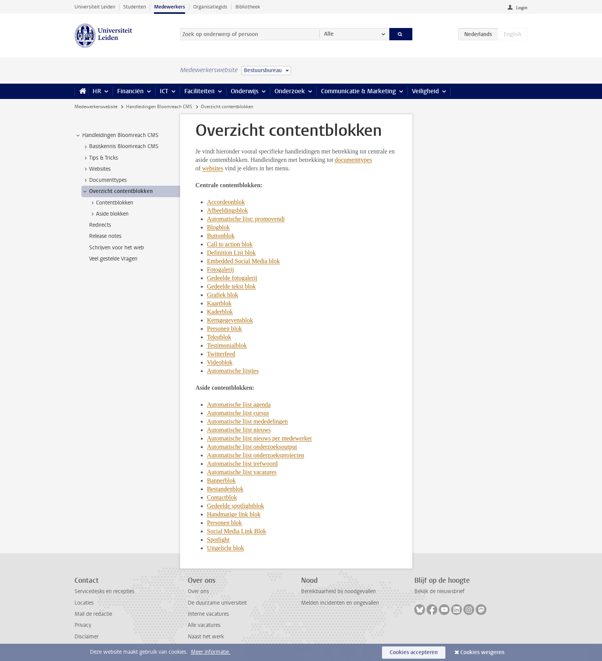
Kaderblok (220, 311)
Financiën (130, 91)
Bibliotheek (247, 6)
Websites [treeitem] (96, 169)
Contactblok (222, 497)
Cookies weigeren (482, 652)
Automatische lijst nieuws (239, 430)
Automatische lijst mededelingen (247, 421)
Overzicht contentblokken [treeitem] (117, 191)
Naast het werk (206, 636)
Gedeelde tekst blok (231, 286)
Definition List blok (231, 252)
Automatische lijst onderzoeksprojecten (255, 455)
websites (212, 168)
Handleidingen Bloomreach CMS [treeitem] (117, 135)
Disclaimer (86, 636)
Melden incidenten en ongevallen (340, 603)
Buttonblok (221, 235)
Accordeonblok (226, 202)
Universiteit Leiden (94, 6)
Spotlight (218, 539)
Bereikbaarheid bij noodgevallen (338, 591)
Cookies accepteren (414, 652)
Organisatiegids (210, 6)
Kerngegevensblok (230, 320)
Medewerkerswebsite (95, 107)
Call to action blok (230, 244)
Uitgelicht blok (225, 548)
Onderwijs (244, 91)
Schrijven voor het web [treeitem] (116, 247)
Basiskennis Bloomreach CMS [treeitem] (120, 146)
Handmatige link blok (234, 514)
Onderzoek (290, 91)
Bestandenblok (225, 489)
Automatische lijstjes (233, 371)
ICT (164, 91)
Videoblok (220, 362)
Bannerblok (221, 480)
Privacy (82, 625)
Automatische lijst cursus (238, 413)
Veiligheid (425, 91)
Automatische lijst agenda (239, 404)
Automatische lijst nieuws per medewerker (259, 438)
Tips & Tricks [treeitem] (100, 158)
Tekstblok (219, 337)
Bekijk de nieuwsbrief (439, 591)
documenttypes (353, 160)
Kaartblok (219, 303)
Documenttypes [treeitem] (104, 180)
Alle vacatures (204, 625)
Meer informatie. (210, 652)
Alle (329, 34)
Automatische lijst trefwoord (242, 463)
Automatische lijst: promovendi (246, 219)
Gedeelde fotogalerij (232, 278)
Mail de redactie (93, 614)
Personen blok (224, 328)
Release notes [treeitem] (105, 236)
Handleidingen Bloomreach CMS (159, 107)
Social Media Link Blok (236, 531)
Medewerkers (169, 6)
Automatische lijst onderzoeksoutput (252, 446)
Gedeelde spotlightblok (235, 506)
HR (97, 91)
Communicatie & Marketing (358, 91)
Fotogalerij (220, 269)
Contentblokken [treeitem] (111, 203)
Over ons (198, 591)
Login (522, 8)
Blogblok (218, 227)
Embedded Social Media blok (243, 261)
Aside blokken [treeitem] (109, 214)
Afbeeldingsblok (227, 210)
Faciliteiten (199, 91)
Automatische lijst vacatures (241, 472)
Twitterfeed (221, 354)
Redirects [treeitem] (100, 225)
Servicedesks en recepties (104, 591)
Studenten (134, 6)
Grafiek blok (222, 295)
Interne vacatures (208, 614)
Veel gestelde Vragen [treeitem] (113, 258)
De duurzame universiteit (217, 603)
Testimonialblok (227, 345)
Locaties (84, 603)
